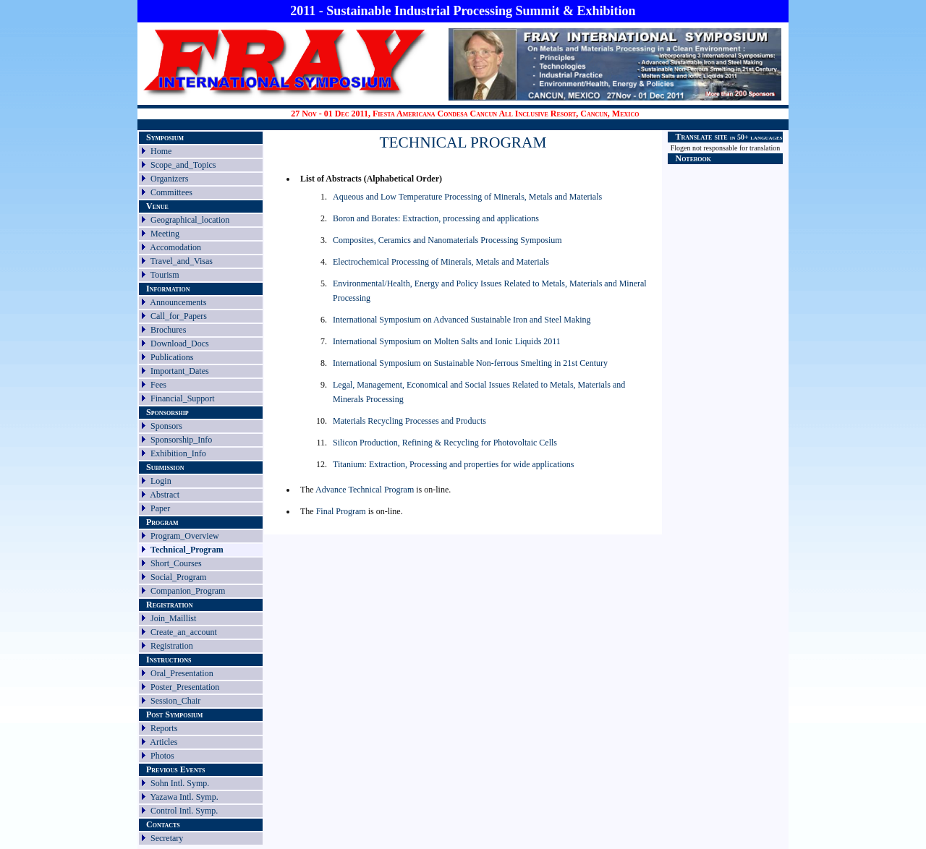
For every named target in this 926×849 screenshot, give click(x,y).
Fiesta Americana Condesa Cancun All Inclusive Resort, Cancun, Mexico (506, 113)
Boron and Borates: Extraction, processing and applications (436, 218)
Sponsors (166, 426)
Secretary (166, 838)
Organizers (169, 179)
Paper (160, 508)
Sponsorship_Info (181, 440)
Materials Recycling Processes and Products (409, 421)
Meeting (164, 234)
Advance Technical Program (364, 490)
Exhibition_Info (178, 453)
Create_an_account (183, 632)
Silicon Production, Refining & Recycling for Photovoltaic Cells (445, 443)
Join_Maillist (173, 618)
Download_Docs (179, 343)
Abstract (164, 495)
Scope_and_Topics (183, 165)
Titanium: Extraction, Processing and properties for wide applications (453, 464)
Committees (171, 192)
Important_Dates (179, 371)
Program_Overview (184, 536)
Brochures (168, 330)
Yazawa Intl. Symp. (184, 797)
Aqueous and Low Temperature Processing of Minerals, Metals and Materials (467, 197)
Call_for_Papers (178, 316)
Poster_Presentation (184, 687)
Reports (163, 728)
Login (160, 481)
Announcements (178, 302)
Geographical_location (189, 220)
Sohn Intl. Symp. (179, 783)
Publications (171, 357)
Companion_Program (187, 591)
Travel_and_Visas (181, 261)
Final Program (342, 511)
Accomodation (175, 247)
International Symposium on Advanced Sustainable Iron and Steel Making (462, 320)
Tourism (164, 275)
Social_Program (178, 577)
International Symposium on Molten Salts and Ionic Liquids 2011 (447, 341)
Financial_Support (182, 398)
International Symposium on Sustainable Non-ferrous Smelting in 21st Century (470, 363)
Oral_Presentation (181, 673)
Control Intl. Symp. (184, 811)
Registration (171, 646)
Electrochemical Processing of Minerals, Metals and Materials (441, 262)
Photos (162, 756)
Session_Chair (175, 701)
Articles (163, 742)
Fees (158, 385)
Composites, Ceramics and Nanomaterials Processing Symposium (447, 240)
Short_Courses (176, 563)
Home (160, 151)
